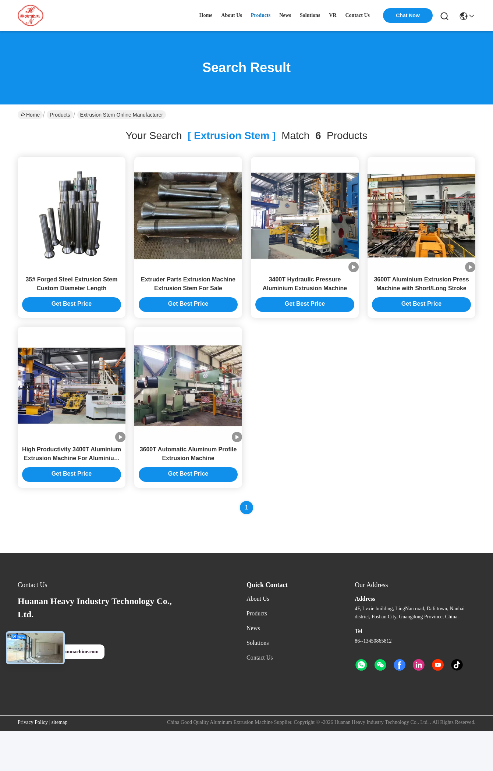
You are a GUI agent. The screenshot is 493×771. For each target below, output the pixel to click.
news (285, 15)
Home (206, 15)
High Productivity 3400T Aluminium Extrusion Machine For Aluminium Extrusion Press (71, 458)
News (253, 628)
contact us (357, 15)
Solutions (257, 643)
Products (60, 115)
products (260, 15)
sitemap (60, 722)
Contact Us (259, 657)
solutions (310, 15)
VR (332, 15)
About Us (257, 599)
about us (231, 15)
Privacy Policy (33, 722)
